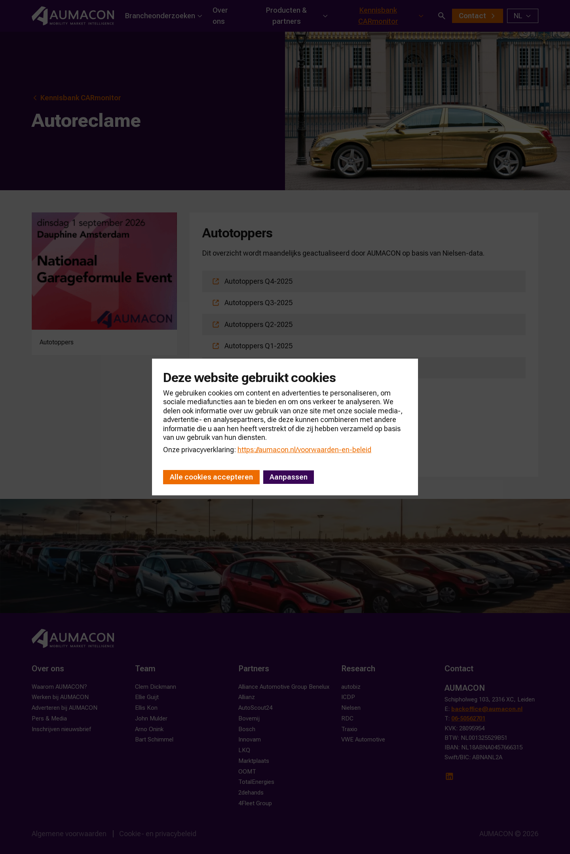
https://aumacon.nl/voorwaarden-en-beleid (304, 449)
